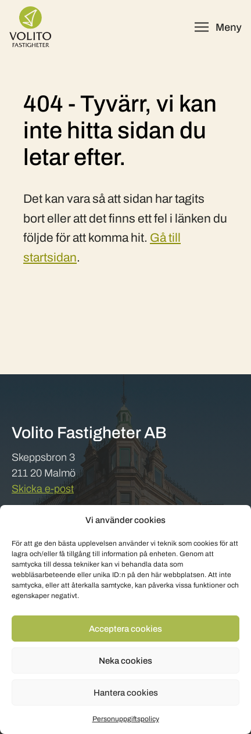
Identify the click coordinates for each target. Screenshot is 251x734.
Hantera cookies (126, 692)
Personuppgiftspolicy (125, 719)
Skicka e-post (43, 489)
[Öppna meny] (218, 27)
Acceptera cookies (125, 628)
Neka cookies (125, 660)
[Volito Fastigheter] (30, 26)
